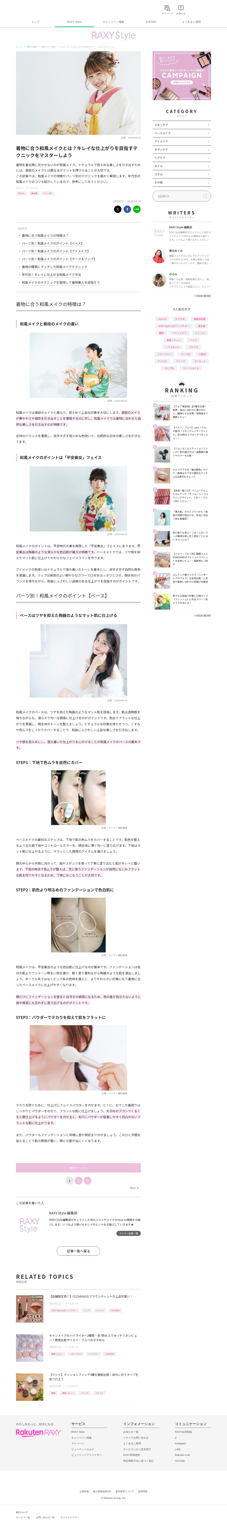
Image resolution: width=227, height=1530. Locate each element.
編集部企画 (199, 318)
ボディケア (161, 149)
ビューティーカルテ (82, 1449)
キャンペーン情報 (113, 21)
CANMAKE (109, 1353)
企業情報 (84, 1491)
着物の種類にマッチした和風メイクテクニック (54, 266)
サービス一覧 (23, 1517)
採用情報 (142, 1491)
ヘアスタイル (173, 347)
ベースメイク (32, 187)
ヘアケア (159, 158)
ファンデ (85, 1392)
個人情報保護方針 (102, 1491)
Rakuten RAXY (33, 9)
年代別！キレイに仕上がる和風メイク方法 (51, 274)
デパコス (162, 361)
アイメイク (161, 141)
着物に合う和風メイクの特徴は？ (45, 235)
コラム (158, 174)
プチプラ (193, 347)
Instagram (180, 1443)
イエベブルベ (76, 1353)
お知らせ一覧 (130, 1431)
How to (21, 193)
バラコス (99, 1392)
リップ (87, 1310)
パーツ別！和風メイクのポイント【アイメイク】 (56, 251)
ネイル (158, 166)
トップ (35, 21)
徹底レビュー (57, 1353)
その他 (158, 182)
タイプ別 (169, 368)
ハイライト (93, 1353)
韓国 (53, 1392)
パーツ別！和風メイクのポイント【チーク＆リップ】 (59, 258)
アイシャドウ (179, 333)
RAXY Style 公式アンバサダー (64, 1310)
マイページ (77, 1443)
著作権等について (124, 1491)
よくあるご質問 (191, 21)
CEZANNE (115, 1310)
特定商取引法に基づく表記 (138, 1460)
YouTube (180, 1460)
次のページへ (78, 1168)
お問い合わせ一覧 (45, 1517)
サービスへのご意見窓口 (137, 1449)
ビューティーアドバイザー (86, 1455)
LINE (178, 1449)
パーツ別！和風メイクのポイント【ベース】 (53, 243)
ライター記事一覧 (128, 1233)
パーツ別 (48, 193)
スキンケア (161, 125)
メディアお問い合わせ (136, 1437)
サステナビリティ (69, 1517)
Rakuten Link (182, 1455)
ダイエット (200, 361)
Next (134, 1188)
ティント (100, 1310)
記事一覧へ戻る (78, 1250)
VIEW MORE (202, 296)
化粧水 (202, 354)
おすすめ (180, 318)
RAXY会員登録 (183, 1431)
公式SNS (151, 21)
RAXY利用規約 (131, 1455)
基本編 (34, 193)
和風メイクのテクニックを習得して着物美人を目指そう (61, 282)
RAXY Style (74, 21)
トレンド (200, 333)
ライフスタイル (191, 368)
